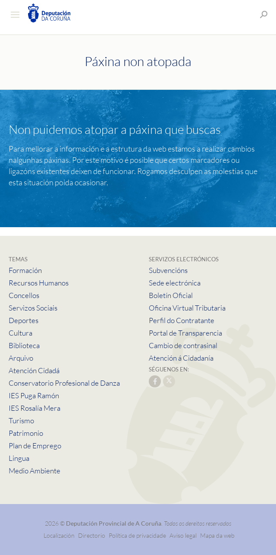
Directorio (91, 535)
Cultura (20, 332)
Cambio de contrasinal (183, 345)
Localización (59, 535)
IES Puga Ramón (34, 395)
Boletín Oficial (171, 295)
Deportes (23, 320)
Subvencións (168, 270)
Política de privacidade (138, 535)
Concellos (24, 295)
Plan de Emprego (35, 445)
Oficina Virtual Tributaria (187, 307)
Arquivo (21, 357)
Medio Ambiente (34, 470)
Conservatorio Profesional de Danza (64, 382)
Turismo (21, 420)
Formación (25, 270)
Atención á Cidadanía (181, 357)
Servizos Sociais (33, 307)
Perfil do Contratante (181, 320)
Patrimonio (26, 433)
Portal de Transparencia (185, 332)
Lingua (19, 458)
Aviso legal (183, 535)
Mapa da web (217, 535)
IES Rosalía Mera (34, 407)
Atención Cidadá (34, 370)
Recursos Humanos (39, 282)
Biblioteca (24, 345)
